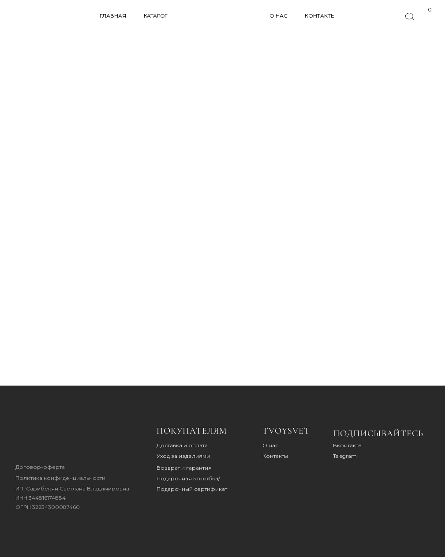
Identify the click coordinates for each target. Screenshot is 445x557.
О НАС (278, 15)
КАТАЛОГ (155, 15)
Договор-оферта (40, 467)
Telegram (345, 456)
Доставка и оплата (182, 445)
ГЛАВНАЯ (113, 15)
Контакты (275, 456)
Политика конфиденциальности (60, 478)
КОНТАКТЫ (320, 15)
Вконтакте (347, 445)
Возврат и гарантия (184, 467)
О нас (270, 445)
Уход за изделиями (183, 456)
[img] (42, 440)
